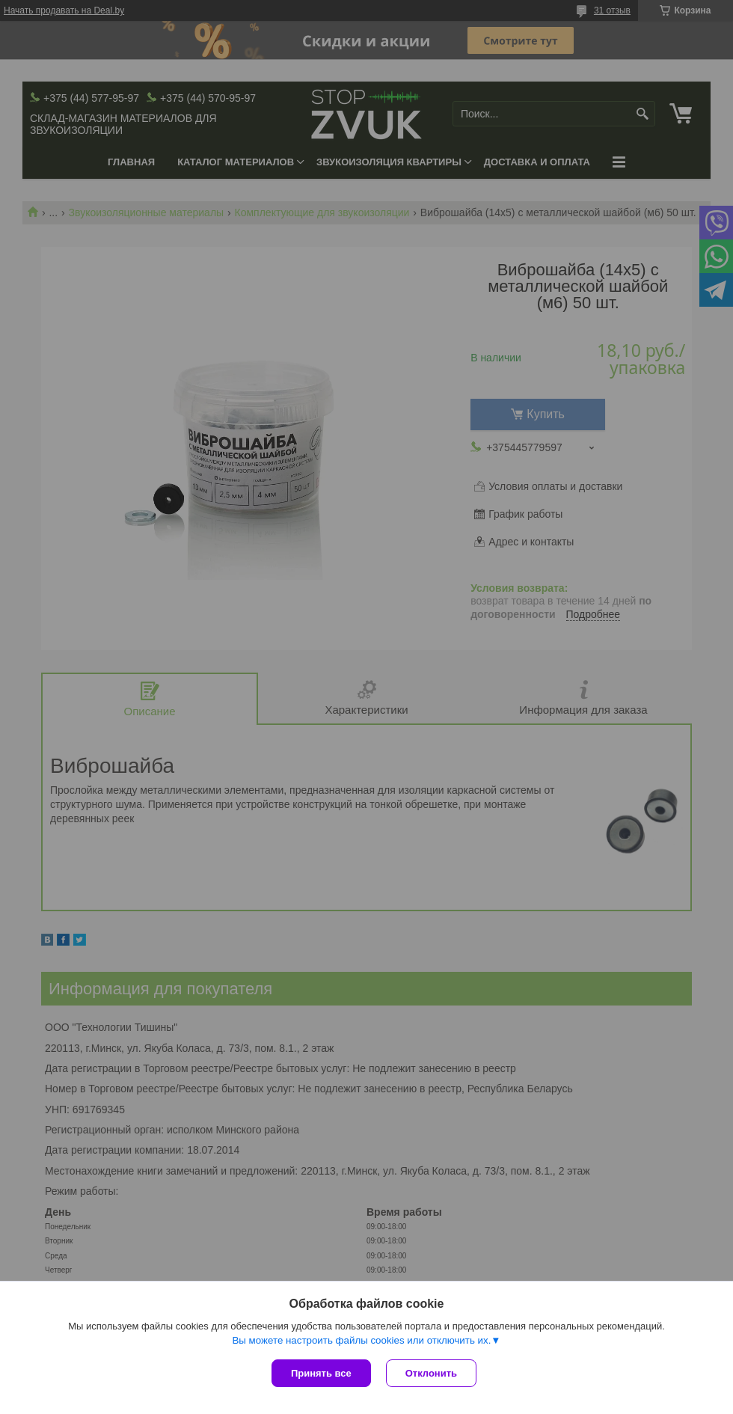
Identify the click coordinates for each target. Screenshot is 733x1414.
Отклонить (431, 1373)
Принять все (321, 1373)
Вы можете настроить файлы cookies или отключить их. (361, 1340)
